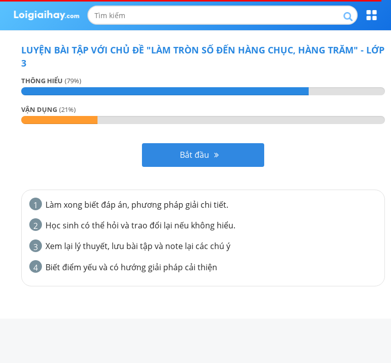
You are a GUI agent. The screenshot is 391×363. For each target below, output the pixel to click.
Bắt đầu (199, 154)
